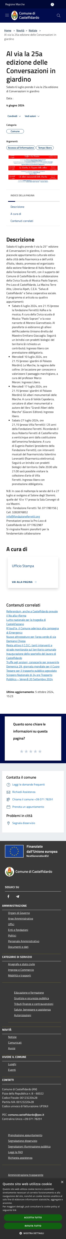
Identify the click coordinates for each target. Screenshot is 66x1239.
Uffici (11, 924)
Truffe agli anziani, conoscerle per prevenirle (32, 662)
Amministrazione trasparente (25, 1175)
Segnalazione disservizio (22, 1141)
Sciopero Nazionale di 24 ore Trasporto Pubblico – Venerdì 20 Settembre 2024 (29, 677)
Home (7, 30)
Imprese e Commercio (21, 970)
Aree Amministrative (20, 918)
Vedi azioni (33, 116)
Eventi (12, 1070)
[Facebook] (8, 896)
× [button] (62, 1182)
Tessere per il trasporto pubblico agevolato (31, 671)
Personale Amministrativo (23, 941)
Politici (12, 935)
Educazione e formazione (29, 992)
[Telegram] (17, 896)
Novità (20, 30)
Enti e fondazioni (18, 930)
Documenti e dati (18, 947)
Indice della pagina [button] (22, 195)
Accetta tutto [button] (33, 1217)
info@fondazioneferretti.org (23, 516)
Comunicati (15, 1042)
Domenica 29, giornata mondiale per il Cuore (32, 666)
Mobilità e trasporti (19, 975)
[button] (33, 1233)
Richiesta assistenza (20, 1158)
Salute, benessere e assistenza (32, 1009)
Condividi (15, 116)
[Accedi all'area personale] (52, 4)
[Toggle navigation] (7, 15)
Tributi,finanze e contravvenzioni (33, 1004)
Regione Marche (15, 4)
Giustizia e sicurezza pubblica (31, 998)
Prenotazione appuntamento (25, 1135)
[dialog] (33, 1208)
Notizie (33, 30)
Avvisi (11, 1048)
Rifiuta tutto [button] (33, 1225)
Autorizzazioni (22, 1015)
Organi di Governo (19, 913)
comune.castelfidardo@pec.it (26, 1115)
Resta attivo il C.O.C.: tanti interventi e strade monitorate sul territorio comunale (31, 647)
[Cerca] (58, 15)
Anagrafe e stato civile (21, 964)
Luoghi (12, 1064)
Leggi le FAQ (15, 1152)
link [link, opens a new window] (14, 1210)
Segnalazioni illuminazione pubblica (29, 1146)
